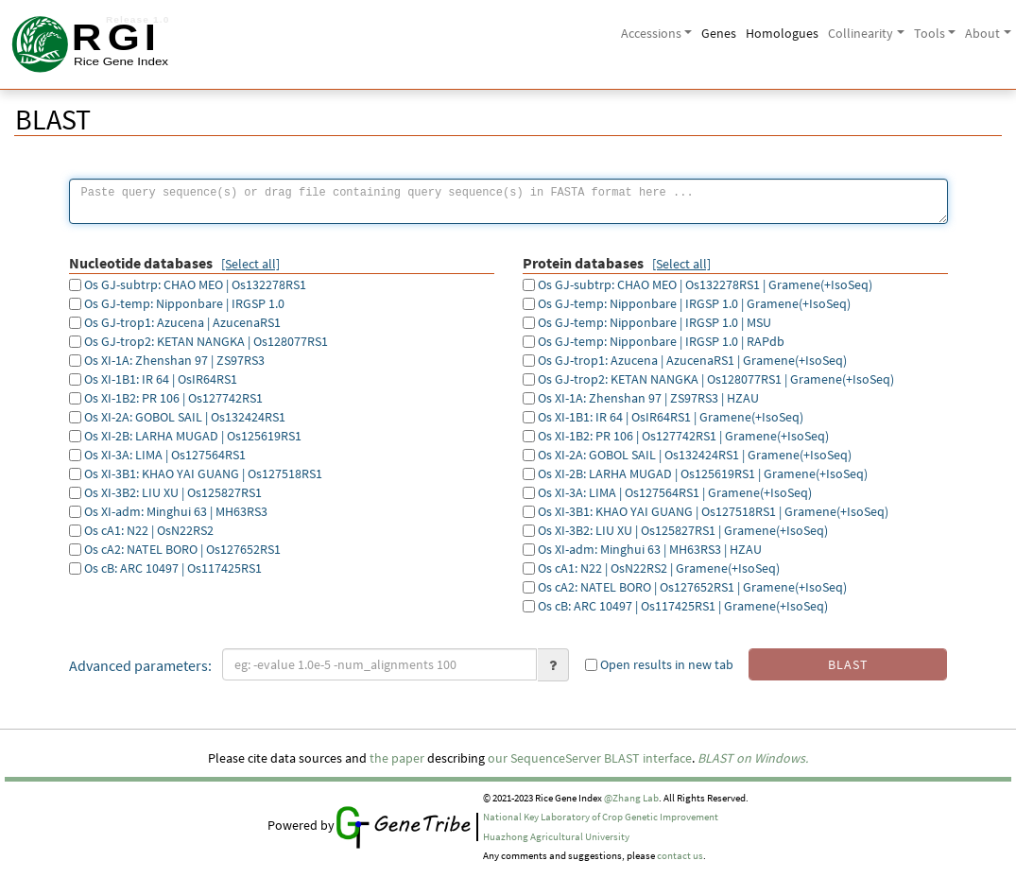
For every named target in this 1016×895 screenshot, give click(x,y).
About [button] (982, 33)
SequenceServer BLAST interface (601, 757)
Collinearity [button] (860, 33)
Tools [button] (929, 33)
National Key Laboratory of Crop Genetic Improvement (600, 817)
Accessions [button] (651, 33)
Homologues (782, 33)
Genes (718, 33)
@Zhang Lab (631, 798)
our (498, 757)
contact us (680, 856)
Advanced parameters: (140, 665)
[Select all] (250, 263)
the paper (397, 757)
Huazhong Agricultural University (556, 837)
